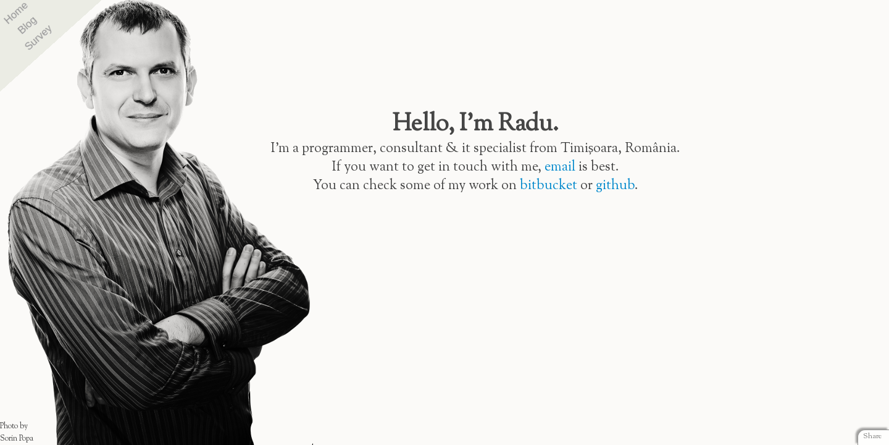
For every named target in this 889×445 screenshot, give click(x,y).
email (560, 167)
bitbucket (548, 185)
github (615, 185)
